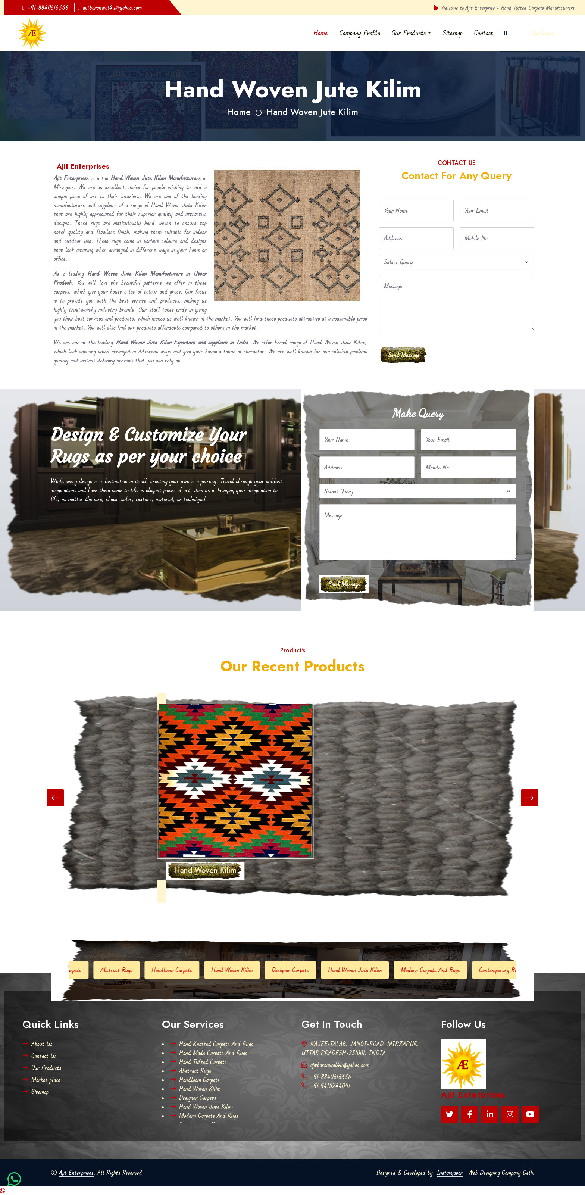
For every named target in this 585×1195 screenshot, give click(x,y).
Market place (41, 1079)
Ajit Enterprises (76, 1172)
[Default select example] (456, 262)
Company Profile (360, 33)
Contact (483, 33)
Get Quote (542, 33)
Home (320, 33)
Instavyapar (450, 1172)
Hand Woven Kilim (250, 970)
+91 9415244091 (325, 1085)
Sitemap (452, 33)
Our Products (409, 33)
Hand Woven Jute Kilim (312, 111)
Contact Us (39, 1056)
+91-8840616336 (45, 7)
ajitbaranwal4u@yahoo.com (110, 7)
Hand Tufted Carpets (76, 970)
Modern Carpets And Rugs (448, 970)
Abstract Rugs (135, 970)
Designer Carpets (308, 970)
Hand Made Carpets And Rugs (208, 1053)
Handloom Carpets (190, 970)
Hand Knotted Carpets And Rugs (211, 1044)
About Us (37, 1044)
